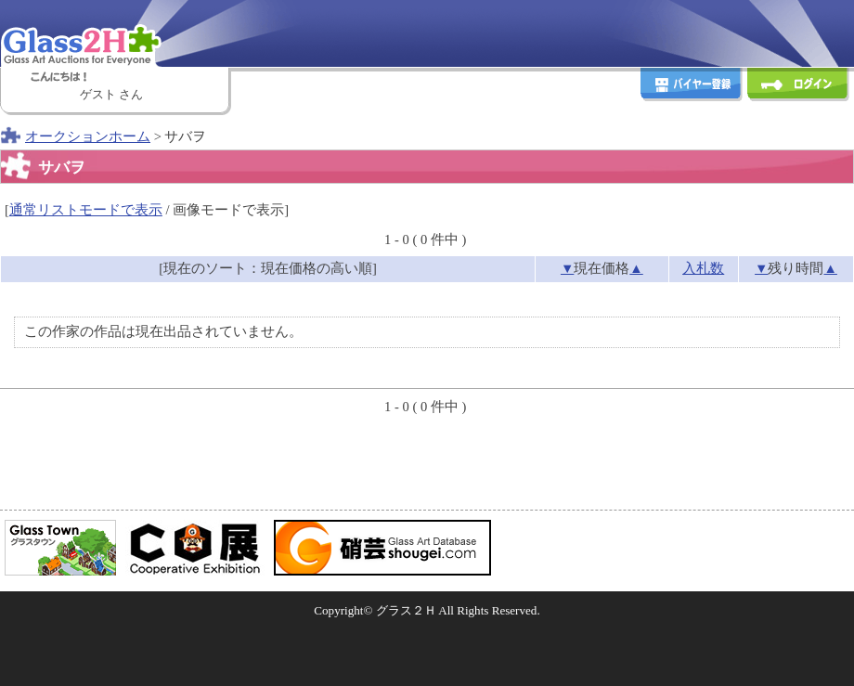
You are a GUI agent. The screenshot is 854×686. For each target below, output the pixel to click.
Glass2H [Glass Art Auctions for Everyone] (116, 32)
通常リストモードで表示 (85, 209)
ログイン (798, 87)
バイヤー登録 (691, 87)
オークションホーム (87, 136)
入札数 (703, 268)
